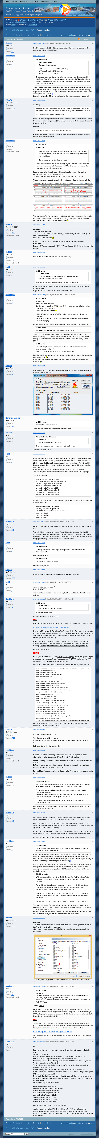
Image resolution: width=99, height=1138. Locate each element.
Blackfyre (10, 521)
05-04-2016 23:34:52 (39, 294)
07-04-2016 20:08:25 (39, 599)
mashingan (10, 56)
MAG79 (9, 100)
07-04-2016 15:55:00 (39, 454)
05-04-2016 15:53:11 (39, 267)
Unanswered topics (85, 15)
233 (12, 52)
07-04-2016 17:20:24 (39, 543)
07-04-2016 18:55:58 (39, 569)
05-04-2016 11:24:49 (39, 100)
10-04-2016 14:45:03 (39, 841)
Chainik (9, 570)
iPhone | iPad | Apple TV (30, 20)
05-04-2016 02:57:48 (39, 43)
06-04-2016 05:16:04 (39, 433)
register (78, 35)
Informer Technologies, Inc (87, 1134)
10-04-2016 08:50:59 (39, 777)
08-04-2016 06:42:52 (39, 729)
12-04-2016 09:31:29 (39, 1041)
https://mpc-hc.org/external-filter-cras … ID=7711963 (51, 627)
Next (49, 35)
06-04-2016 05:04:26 (39, 418)
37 (12, 64)
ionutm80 (10, 1041)
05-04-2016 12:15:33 (39, 141)
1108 (13, 109)
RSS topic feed (87, 39)
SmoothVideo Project (18, 8)
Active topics (71, 15)
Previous (16, 35)
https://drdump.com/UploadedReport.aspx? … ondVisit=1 (52, 1032)
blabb (8, 267)
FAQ (13, 25)
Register (45, 2)
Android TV (61, 20)
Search (34, 2)
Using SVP (30, 30)
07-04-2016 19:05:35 (39, 582)
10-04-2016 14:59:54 (39, 986)
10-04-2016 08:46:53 (39, 750)
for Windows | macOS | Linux (20, 22)
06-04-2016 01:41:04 (39, 365)
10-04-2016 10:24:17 (39, 812)
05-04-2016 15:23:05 (39, 224)
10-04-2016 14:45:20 (39, 918)
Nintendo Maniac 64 (14, 418)
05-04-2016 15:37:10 (39, 252)
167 (12, 426)
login (71, 35)
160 (12, 530)
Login (54, 2)
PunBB (71, 1134)
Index (15, 2)
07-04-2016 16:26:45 (39, 521)
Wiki (7, 2)
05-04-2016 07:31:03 (39, 56)
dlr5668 (9, 43)
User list (24, 2)
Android (51, 20)
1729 (13, 578)
